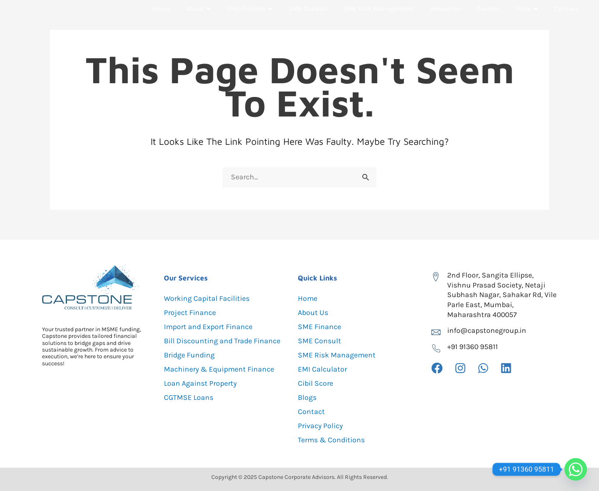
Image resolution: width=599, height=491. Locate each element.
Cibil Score (316, 383)
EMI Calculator (322, 369)
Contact (566, 25)
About (198, 25)
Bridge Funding (190, 355)
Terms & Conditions (332, 439)
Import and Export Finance (209, 326)
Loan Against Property (201, 383)
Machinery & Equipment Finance (220, 369)
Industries (446, 25)
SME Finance (249, 25)
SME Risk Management (379, 25)
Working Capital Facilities (207, 298)
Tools (527, 25)
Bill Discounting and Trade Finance (223, 340)
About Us (313, 312)
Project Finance (190, 312)
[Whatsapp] (575, 469)
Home (161, 25)
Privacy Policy (320, 425)
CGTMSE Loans (189, 397)
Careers (488, 25)
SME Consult (308, 25)
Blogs (307, 397)
